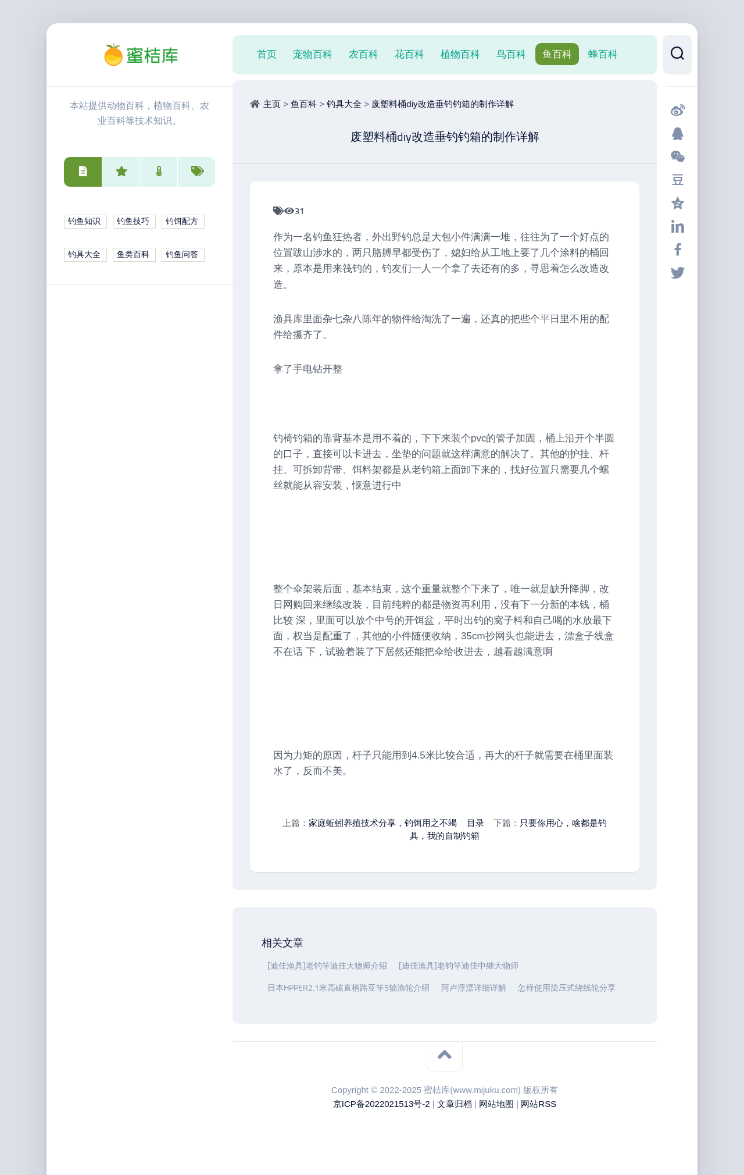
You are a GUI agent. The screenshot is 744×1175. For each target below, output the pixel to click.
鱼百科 (557, 54)
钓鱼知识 (84, 221)
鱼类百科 (133, 254)
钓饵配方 (182, 221)
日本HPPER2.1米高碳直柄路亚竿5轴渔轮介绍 (348, 988)
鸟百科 (511, 54)
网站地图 (496, 1104)
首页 (267, 54)
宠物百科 (312, 54)
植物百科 (460, 54)
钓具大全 (84, 254)
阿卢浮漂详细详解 (473, 988)
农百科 (363, 54)
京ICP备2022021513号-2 (381, 1104)
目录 (475, 823)
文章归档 (454, 1104)
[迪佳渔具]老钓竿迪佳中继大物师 (458, 966)
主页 (272, 104)
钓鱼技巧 (133, 221)
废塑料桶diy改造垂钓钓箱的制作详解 (442, 104)
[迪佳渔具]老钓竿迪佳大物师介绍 (327, 966)
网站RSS (538, 1104)
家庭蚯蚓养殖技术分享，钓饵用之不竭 (383, 823)
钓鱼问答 (182, 254)
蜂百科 (603, 54)
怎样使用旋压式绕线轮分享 (567, 988)
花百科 (409, 54)
